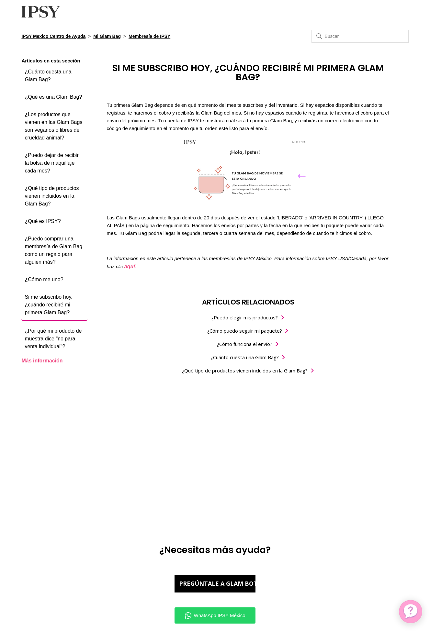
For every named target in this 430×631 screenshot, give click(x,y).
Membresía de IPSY (149, 36)
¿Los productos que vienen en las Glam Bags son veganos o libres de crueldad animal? (53, 126)
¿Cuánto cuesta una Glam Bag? (48, 75)
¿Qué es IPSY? (43, 221)
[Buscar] (360, 36)
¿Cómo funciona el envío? (244, 344)
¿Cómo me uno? (44, 279)
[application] (410, 611)
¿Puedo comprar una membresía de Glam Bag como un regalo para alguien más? (53, 250)
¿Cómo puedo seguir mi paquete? (244, 330)
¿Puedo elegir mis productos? (244, 317)
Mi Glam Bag (107, 36)
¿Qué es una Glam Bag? (53, 97)
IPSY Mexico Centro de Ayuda (53, 36)
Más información (41, 360)
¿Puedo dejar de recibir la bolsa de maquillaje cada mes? (51, 162)
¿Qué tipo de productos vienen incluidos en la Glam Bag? (52, 195)
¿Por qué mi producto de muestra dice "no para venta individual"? (53, 338)
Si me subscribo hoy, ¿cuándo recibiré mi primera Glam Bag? (48, 304)
